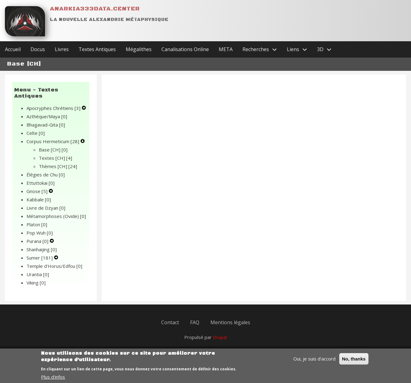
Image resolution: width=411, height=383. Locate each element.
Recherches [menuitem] (262, 49)
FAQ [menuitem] (194, 322)
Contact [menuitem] (170, 322)
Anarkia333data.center (95, 8)
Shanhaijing (41, 249)
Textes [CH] (55, 158)
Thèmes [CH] (58, 166)
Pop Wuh (39, 233)
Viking (36, 283)
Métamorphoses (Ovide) (56, 216)
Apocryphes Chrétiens (54, 108)
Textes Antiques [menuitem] (97, 49)
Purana (38, 241)
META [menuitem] (226, 49)
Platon (36, 224)
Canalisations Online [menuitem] (185, 49)
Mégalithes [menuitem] (139, 49)
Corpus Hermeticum (53, 141)
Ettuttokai (40, 183)
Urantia (37, 274)
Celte (35, 133)
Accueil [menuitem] (13, 49)
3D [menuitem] (326, 49)
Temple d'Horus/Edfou (54, 266)
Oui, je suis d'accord (314, 362)
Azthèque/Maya (46, 116)
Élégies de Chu (45, 174)
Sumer (40, 258)
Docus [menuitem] (38, 49)
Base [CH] (53, 150)
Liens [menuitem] (299, 49)
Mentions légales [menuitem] (230, 322)
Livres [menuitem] (62, 49)
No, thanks (354, 362)
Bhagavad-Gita (45, 125)
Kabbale (38, 199)
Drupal (220, 337)
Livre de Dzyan (45, 208)
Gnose (37, 191)
